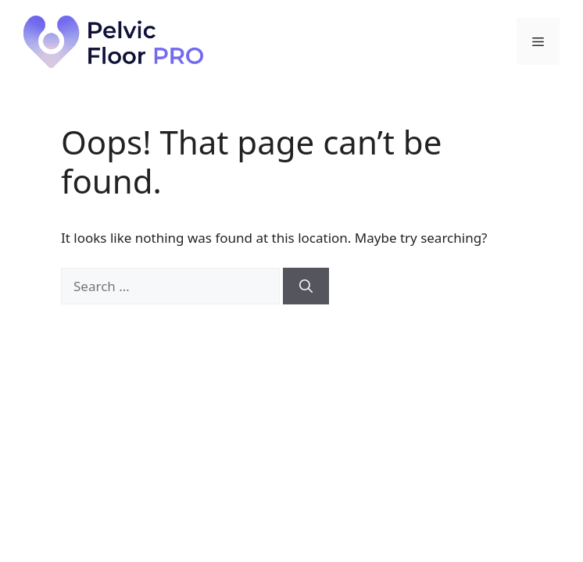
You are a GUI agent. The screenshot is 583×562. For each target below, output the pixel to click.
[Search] (306, 286)
